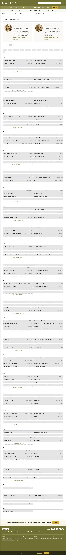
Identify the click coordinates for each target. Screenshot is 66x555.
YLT (24, 10)
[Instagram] (57, 531)
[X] (54, 531)
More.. (49, 7)
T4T (39, 10)
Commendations (34, 533)
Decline (53, 553)
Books (43, 7)
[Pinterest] (60, 531)
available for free (22, 524)
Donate (55, 7)
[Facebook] (51, 531)
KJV (16, 10)
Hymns (48, 10)
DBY (43, 10)
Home (3, 16)
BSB (12, 10)
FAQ (9, 533)
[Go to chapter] (64, 13)
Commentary (36, 7)
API (11, 533)
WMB (35, 10)
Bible (29, 7)
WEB (20, 10)
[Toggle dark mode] (63, 3)
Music (53, 10)
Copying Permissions (18, 533)
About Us (4, 533)
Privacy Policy (27, 533)
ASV (27, 10)
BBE (31, 10)
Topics (24, 7)
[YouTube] (62, 531)
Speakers (17, 7)
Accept (46, 553)
